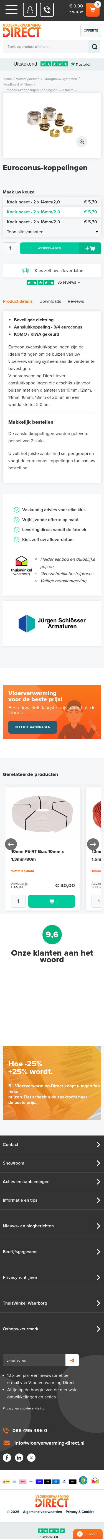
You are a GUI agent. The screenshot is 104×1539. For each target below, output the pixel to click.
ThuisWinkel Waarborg (25, 1303)
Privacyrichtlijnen (20, 1277)
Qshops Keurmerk (83, 1480)
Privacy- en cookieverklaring (24, 1408)
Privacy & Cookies (80, 1512)
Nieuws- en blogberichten (28, 1226)
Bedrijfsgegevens (20, 1252)
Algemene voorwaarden (42, 1512)
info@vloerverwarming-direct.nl (49, 1443)
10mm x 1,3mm (22, 871)
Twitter (31, 1457)
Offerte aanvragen (92, 33)
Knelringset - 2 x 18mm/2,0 (52, 222)
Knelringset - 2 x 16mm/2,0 (52, 212)
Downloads (50, 301)
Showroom (13, 1163)
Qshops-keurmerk (20, 1329)
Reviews (76, 301)
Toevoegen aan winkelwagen (51, 901)
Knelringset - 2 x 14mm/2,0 (52, 202)
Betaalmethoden (39, 1480)
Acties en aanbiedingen (26, 1181)
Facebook (7, 1457)
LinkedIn (19, 1457)
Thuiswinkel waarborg (95, 1480)
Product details (18, 301)
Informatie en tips (20, 1200)
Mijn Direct (30, 10)
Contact (10, 1144)
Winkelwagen (93, 9)
